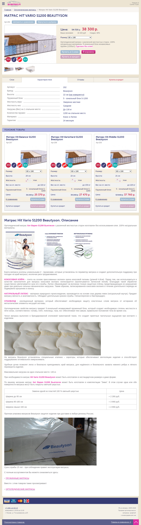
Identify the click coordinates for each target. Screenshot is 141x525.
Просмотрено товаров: (14, 522)
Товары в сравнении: (121, 522)
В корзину (88, 52)
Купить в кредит (71, 56)
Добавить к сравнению (23, 22)
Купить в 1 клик (70, 52)
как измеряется (77, 95)
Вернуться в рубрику (47, 22)
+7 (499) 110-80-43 (11, 508)
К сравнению (11, 199)
